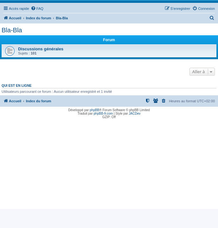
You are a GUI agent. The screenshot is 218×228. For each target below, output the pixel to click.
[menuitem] (37, 8)
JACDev (135, 113)
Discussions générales (40, 49)
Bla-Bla (12, 30)
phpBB (94, 110)
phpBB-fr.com (103, 113)
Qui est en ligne (17, 85)
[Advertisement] (109, 164)
